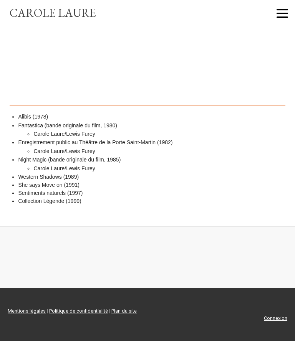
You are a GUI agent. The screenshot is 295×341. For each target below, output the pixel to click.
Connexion (275, 318)
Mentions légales (27, 311)
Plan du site (124, 311)
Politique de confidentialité (78, 311)
